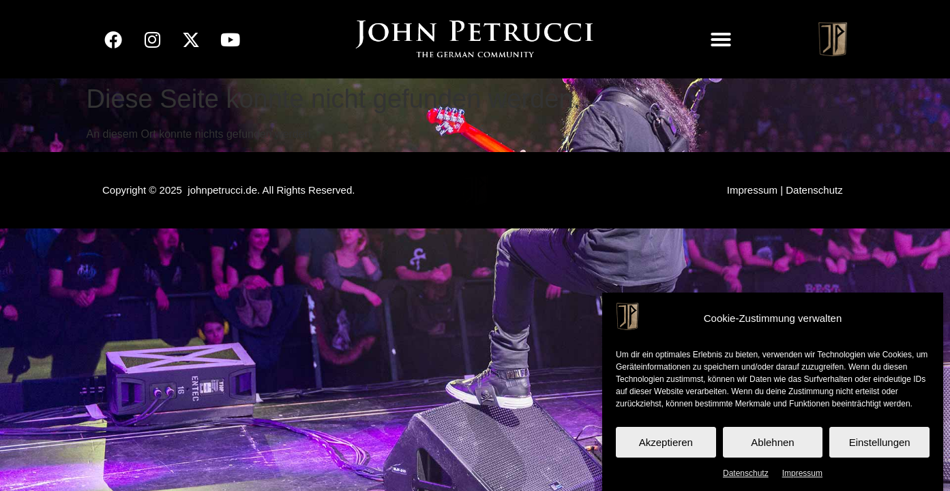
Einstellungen (879, 442)
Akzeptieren (666, 442)
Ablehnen (772, 442)
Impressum (802, 473)
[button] (720, 39)
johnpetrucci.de (222, 190)
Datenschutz (746, 473)
